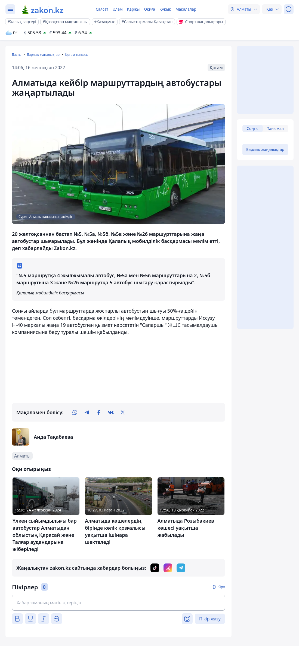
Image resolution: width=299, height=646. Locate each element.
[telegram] (87, 412)
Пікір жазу (210, 619)
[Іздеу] (289, 9)
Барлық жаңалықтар (43, 54)
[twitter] (123, 412)
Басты (16, 54)
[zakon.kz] (43, 9)
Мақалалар (185, 9)
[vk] (111, 412)
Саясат (102, 9)
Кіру (221, 586)
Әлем (118, 9)
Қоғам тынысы (76, 54)
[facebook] (99, 412)
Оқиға (149, 9)
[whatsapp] (75, 412)
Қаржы (133, 9)
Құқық (165, 9)
